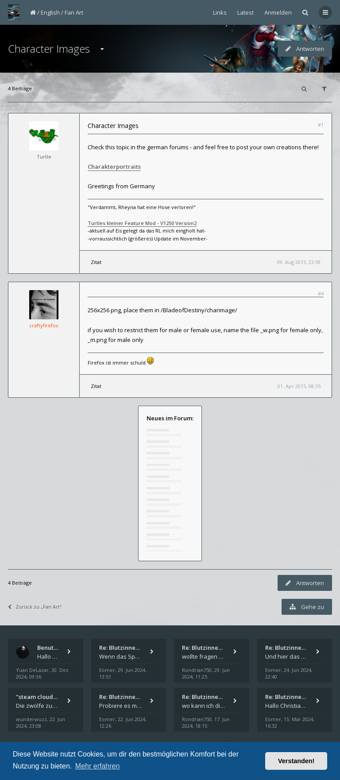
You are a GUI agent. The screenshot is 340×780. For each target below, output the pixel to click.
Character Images (49, 48)
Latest (245, 12)
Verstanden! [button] (296, 760)
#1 (321, 124)
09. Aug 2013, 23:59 (299, 262)
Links (220, 12)
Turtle (44, 156)
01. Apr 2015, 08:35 (299, 386)
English (50, 12)
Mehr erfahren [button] (97, 766)
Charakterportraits (114, 167)
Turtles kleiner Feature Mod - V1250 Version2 (142, 223)
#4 (321, 293)
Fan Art (74, 12)
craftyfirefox (43, 325)
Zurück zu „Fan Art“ (35, 606)
